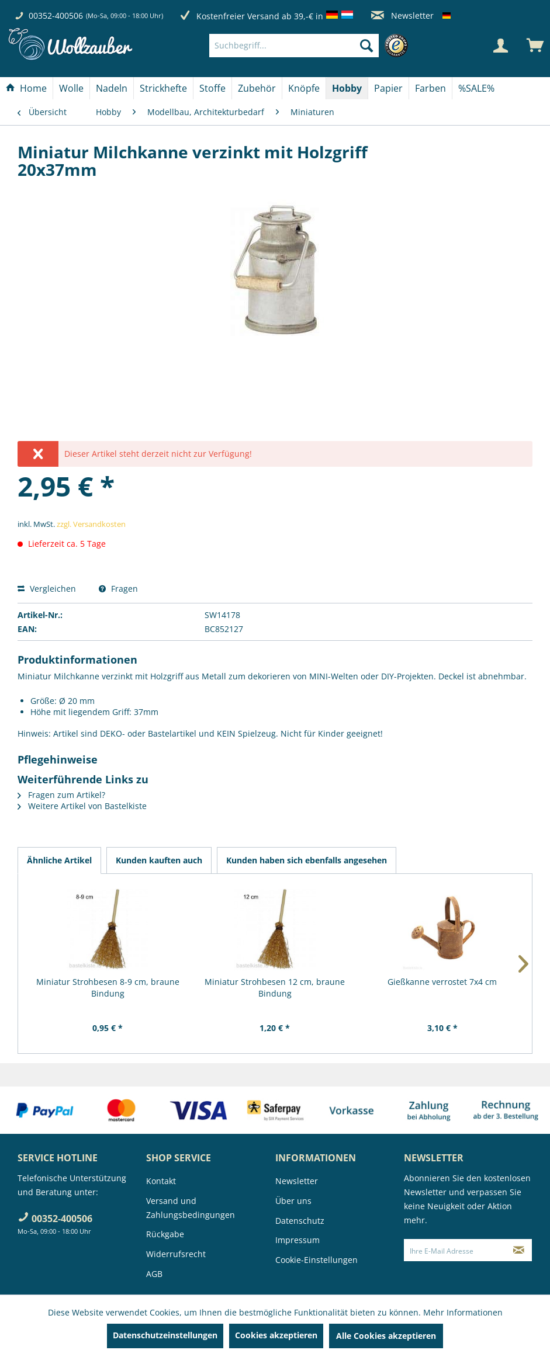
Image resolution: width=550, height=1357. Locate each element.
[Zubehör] (257, 88)
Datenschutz (299, 1220)
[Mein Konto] (500, 45)
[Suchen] (366, 45)
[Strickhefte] (163, 88)
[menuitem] (311, 45)
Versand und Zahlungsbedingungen (190, 1207)
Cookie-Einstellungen (316, 1259)
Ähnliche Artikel (59, 860)
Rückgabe (165, 1234)
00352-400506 (56, 15)
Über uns (293, 1200)
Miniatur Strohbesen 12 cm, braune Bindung (275, 987)
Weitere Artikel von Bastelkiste (82, 805)
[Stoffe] (212, 88)
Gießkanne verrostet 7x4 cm (442, 981)
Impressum (297, 1239)
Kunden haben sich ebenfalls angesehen (306, 860)
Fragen (118, 588)
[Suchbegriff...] (294, 45)
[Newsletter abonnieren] (519, 1250)
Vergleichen (47, 588)
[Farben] (430, 88)
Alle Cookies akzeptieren (386, 1335)
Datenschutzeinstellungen (165, 1335)
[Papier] (388, 88)
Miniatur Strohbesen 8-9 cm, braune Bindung (107, 987)
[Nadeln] (111, 88)
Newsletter (402, 15)
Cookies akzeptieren (276, 1335)
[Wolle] (71, 88)
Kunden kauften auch (159, 860)
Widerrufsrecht (176, 1253)
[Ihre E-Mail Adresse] (455, 1250)
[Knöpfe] (304, 88)
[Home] (26, 88)
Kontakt (161, 1180)
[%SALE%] (476, 88)
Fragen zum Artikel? (61, 794)
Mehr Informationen (463, 1312)
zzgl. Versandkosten (91, 524)
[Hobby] (347, 88)
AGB (154, 1273)
